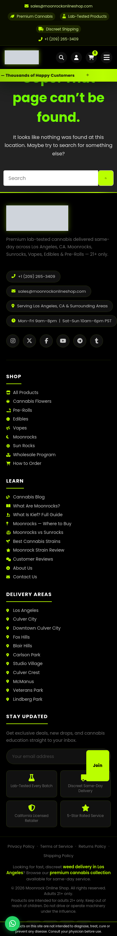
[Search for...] (50, 178)
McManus (20, 682)
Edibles (17, 419)
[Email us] (58, 6)
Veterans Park (24, 690)
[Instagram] (12, 340)
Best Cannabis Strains (33, 541)
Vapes (16, 428)
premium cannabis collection (80, 873)
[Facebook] (46, 340)
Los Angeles (22, 610)
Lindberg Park (24, 699)
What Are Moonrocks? (33, 506)
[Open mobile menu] (106, 57)
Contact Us (21, 577)
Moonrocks (21, 437)
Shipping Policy (58, 855)
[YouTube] (63, 340)
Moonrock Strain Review (35, 550)
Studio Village (24, 664)
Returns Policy (92, 846)
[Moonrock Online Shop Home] (30, 57)
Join (97, 766)
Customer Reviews (29, 559)
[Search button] (106, 178)
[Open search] (61, 57)
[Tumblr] (96, 340)
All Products (22, 393)
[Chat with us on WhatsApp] (12, 923)
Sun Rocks (20, 446)
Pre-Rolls (19, 410)
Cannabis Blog (25, 497)
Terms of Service (56, 846)
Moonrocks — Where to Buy (38, 524)
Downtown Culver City (33, 628)
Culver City (21, 619)
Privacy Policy (20, 846)
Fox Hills (18, 637)
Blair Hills (19, 646)
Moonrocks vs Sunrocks (34, 532)
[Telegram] (79, 340)
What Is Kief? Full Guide (34, 515)
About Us (19, 568)
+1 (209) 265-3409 (58, 39)
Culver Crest (23, 673)
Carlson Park (23, 655)
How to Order (23, 463)
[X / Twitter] (29, 340)
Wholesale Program (31, 455)
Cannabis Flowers (29, 401)
